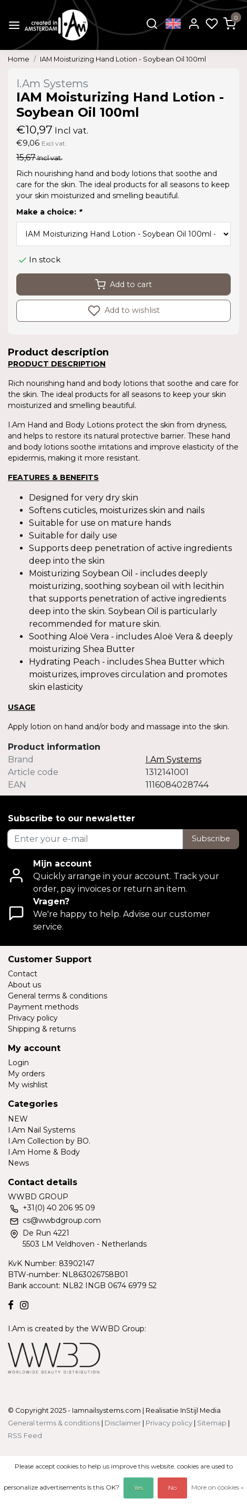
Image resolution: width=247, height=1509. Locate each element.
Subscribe (211, 838)
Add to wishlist (124, 310)
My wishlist (28, 1084)
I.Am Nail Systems (41, 1130)
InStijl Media (200, 1410)
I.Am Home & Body (44, 1152)
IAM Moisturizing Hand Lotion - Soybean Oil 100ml (123, 59)
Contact (22, 973)
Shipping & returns (42, 1029)
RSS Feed (25, 1436)
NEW (18, 1119)
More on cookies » (217, 1487)
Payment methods (43, 1007)
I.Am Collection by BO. (49, 1141)
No (172, 1488)
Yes (138, 1488)
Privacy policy (33, 1018)
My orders (26, 1073)
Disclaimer (123, 1423)
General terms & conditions (57, 996)
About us (24, 985)
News (18, 1163)
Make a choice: (48, 212)
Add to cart (123, 284)
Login (18, 1062)
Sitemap (212, 1423)
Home (18, 59)
